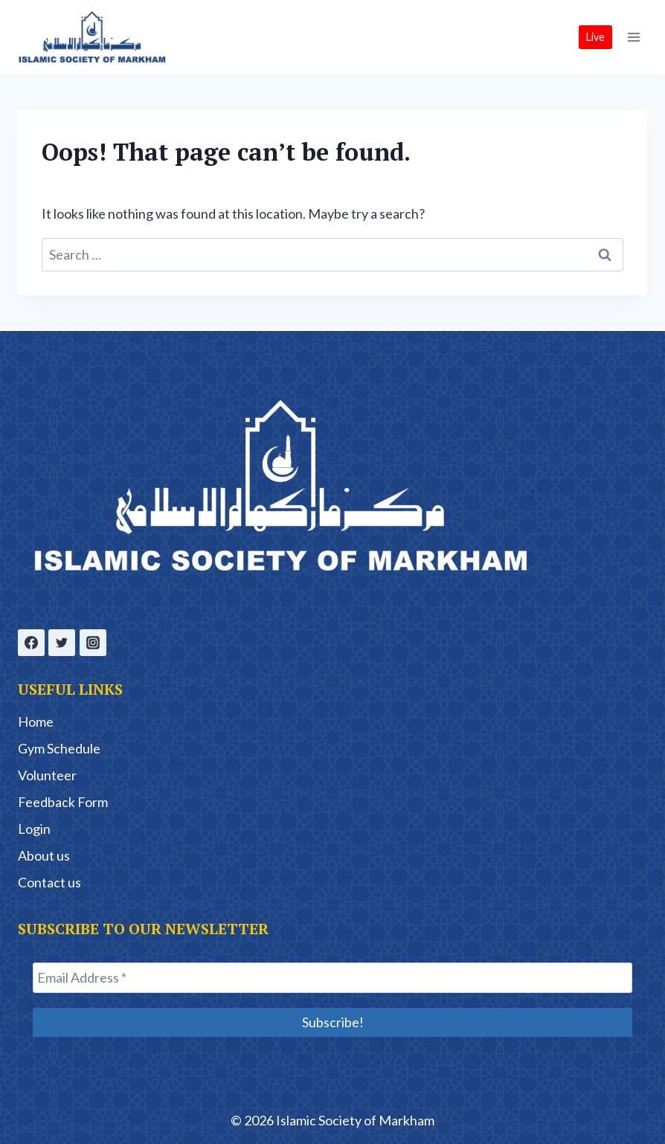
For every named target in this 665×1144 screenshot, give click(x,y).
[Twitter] (61, 642)
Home (36, 721)
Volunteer (47, 775)
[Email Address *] (332, 978)
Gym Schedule (59, 748)
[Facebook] (31, 642)
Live (595, 36)
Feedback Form (63, 802)
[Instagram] (93, 642)
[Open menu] (633, 36)
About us (44, 855)
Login (34, 828)
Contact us (49, 882)
